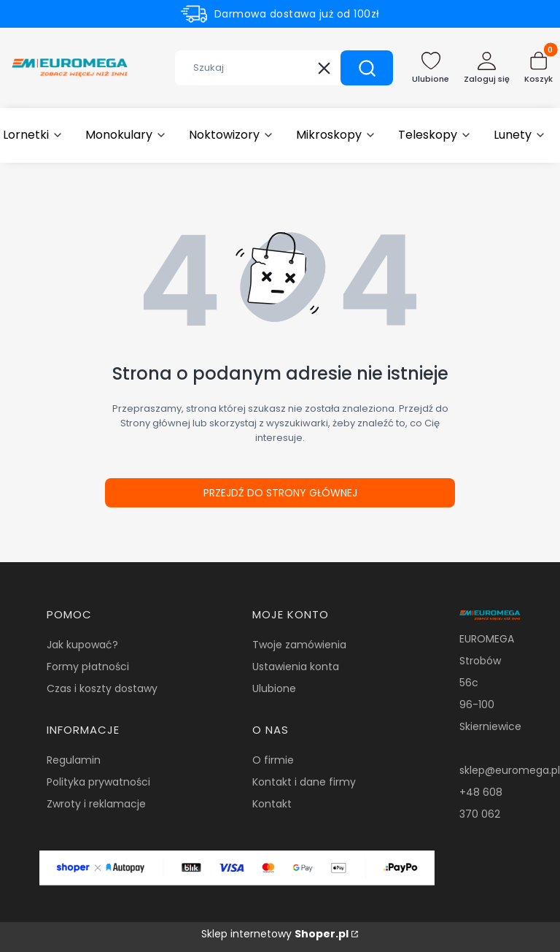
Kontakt (272, 803)
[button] (367, 67)
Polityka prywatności (98, 782)
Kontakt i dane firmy (304, 782)
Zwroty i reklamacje (96, 803)
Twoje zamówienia (299, 644)
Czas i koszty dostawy (102, 688)
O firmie (273, 760)
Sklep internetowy (275, 933)
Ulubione (274, 688)
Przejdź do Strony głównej (280, 492)
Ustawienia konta (295, 666)
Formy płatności (88, 666)
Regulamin (74, 760)
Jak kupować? (82, 644)
